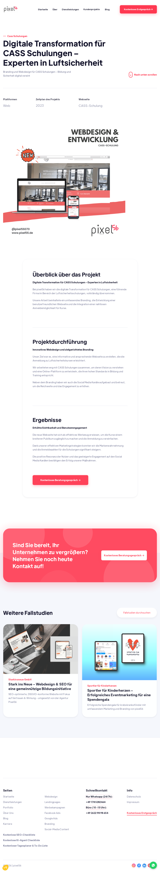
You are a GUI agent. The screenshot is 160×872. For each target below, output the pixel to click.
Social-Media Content (57, 829)
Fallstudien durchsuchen (136, 612)
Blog (107, 9)
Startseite (43, 9)
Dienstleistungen (70, 9)
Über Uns (8, 812)
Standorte (132, 807)
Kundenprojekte (91, 9)
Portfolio (8, 807)
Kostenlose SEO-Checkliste (19, 834)
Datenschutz (134, 796)
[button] (92, 9)
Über (55, 9)
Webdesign (51, 796)
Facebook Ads (52, 812)
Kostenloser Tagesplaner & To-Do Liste (25, 845)
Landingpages (52, 801)
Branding (50, 823)
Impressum (133, 801)
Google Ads (51, 818)
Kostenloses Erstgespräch (138, 9)
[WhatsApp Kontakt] (153, 865)
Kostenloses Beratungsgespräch (60, 480)
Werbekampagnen (55, 807)
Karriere (7, 823)
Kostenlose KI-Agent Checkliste (21, 840)
